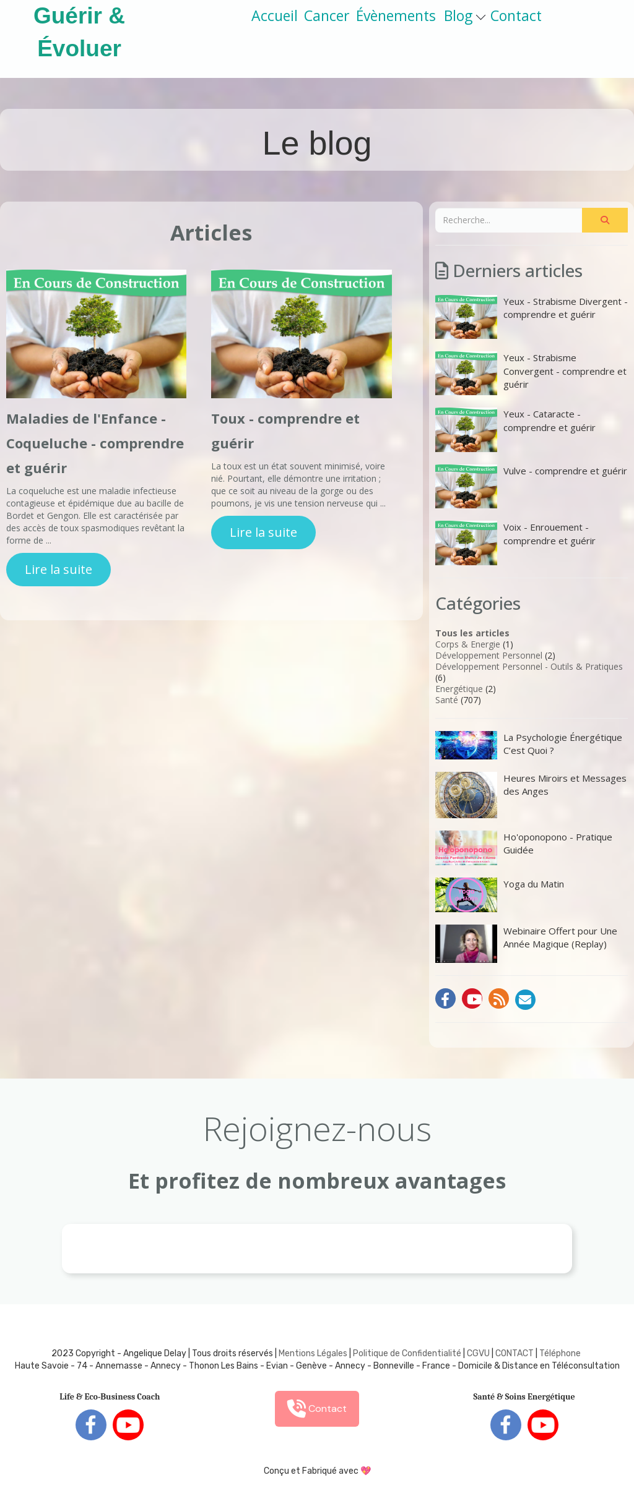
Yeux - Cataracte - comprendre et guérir (515, 429)
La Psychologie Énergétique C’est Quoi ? (528, 745)
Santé (446, 700)
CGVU (478, 1353)
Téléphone (560, 1353)
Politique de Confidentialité (407, 1353)
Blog (464, 15)
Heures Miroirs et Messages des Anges (531, 795)
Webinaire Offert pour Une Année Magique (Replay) (526, 944)
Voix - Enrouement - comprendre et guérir (515, 543)
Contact (516, 15)
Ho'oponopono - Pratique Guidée (523, 848)
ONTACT (517, 1353)
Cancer (327, 15)
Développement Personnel (488, 655)
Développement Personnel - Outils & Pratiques (529, 666)
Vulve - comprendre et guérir (531, 486)
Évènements (396, 15)
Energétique (459, 689)
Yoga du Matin (499, 895)
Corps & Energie (467, 644)
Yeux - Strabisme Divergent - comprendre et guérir (531, 317)
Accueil (274, 15)
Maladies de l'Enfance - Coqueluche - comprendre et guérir (95, 443)
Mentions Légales (313, 1353)
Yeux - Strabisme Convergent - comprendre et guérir (531, 373)
